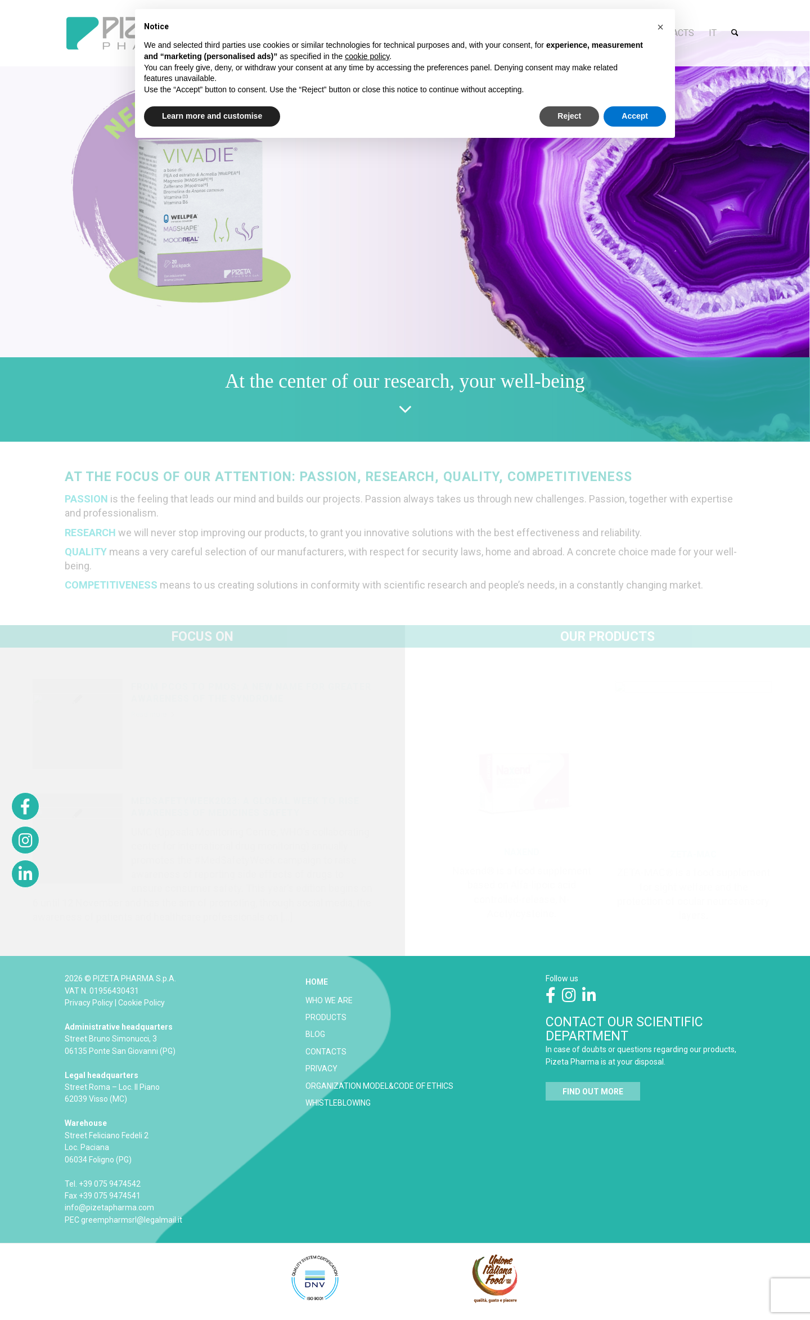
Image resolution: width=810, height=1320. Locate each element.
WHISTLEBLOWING (338, 1102)
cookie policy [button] (367, 56)
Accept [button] (635, 115)
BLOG (315, 1034)
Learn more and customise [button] (212, 115)
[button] (660, 27)
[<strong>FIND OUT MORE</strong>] (593, 1091)
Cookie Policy (141, 1002)
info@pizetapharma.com (109, 1207)
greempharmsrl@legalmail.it (131, 1219)
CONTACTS (325, 1051)
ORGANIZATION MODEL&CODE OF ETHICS (379, 1085)
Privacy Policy (89, 1002)
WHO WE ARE (329, 1000)
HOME (316, 981)
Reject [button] (569, 115)
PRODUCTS (325, 1017)
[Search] (735, 33)
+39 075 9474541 (110, 1195)
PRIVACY (321, 1068)
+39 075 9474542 (110, 1183)
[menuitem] (712, 33)
